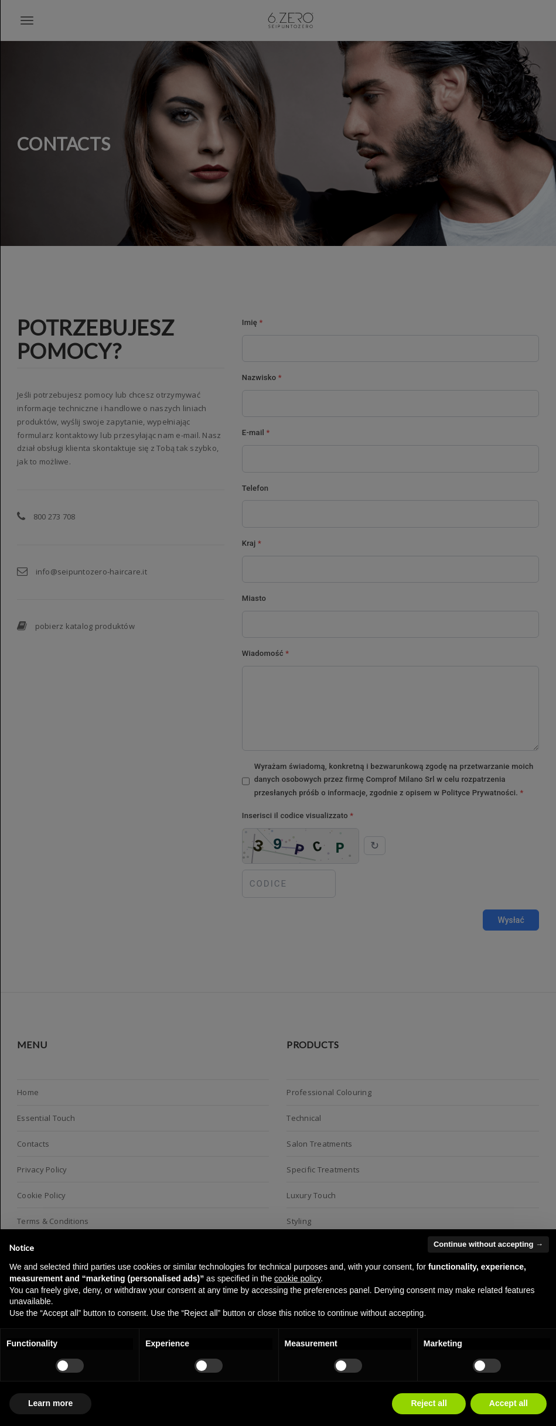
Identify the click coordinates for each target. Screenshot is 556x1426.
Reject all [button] (428, 1403)
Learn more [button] (50, 1403)
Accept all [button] (508, 1403)
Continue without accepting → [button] (488, 1244)
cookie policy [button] (297, 1278)
